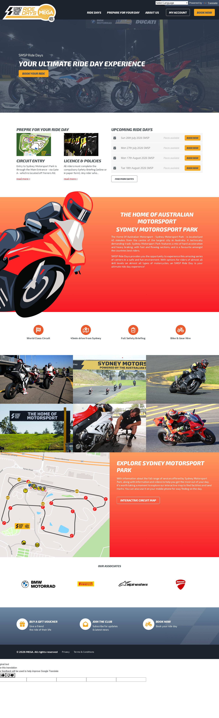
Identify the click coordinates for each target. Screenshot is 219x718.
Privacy (66, 651)
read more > (23, 178)
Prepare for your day (123, 12)
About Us (152, 12)
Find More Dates (124, 179)
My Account (178, 12)
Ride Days (94, 12)
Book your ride (33, 73)
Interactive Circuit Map (138, 500)
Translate (210, 2)
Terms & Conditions (84, 651)
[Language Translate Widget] (172, 3)
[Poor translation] (10, 675)
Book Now (204, 12)
